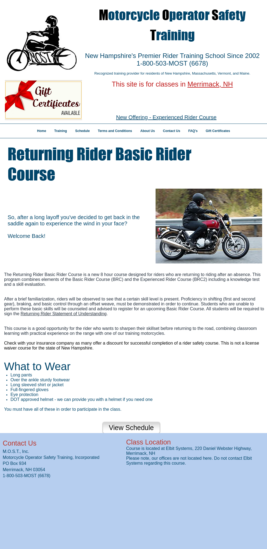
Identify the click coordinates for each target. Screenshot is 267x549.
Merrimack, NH (210, 84)
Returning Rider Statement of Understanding (63, 313)
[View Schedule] (131, 427)
